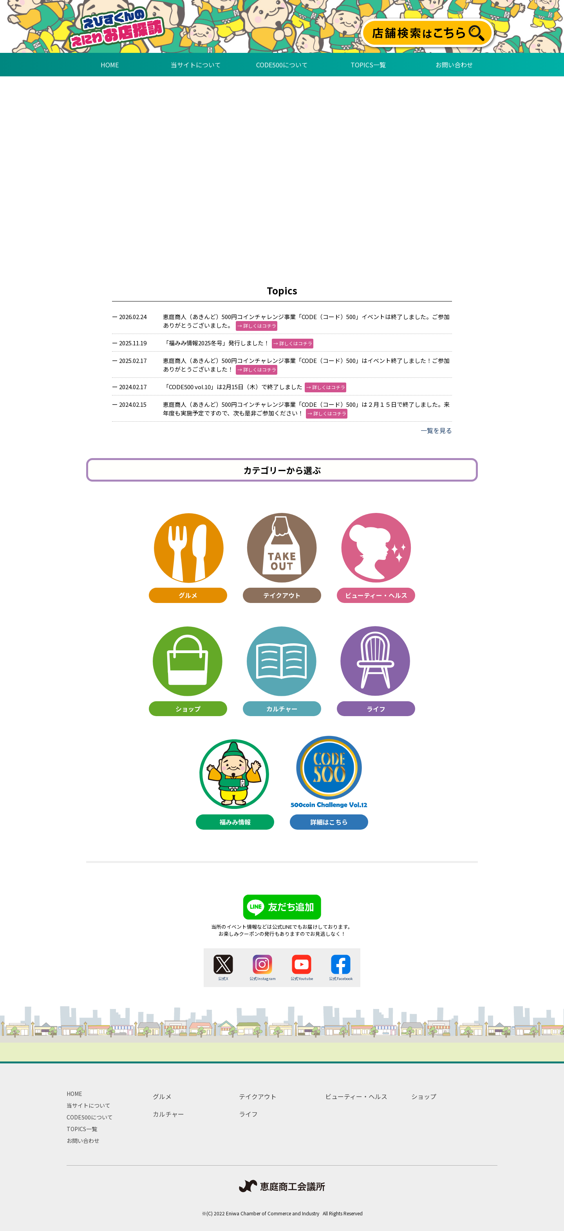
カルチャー (168, 1114)
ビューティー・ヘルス (356, 1096)
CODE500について (90, 1117)
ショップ (423, 1096)
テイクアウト (258, 1096)
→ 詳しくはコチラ (256, 325)
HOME (74, 1093)
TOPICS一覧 (82, 1129)
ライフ (248, 1114)
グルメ (162, 1096)
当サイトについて (88, 1105)
